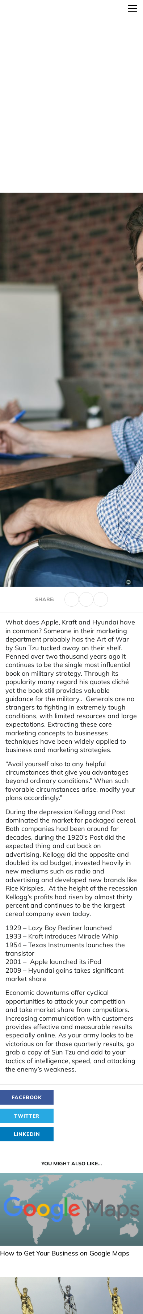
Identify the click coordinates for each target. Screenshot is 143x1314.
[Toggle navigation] (132, 8)
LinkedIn (27, 1134)
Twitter (26, 1116)
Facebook (27, 1097)
